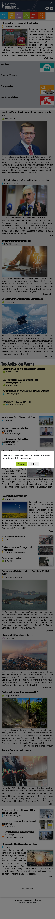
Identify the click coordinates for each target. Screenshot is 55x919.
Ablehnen (33, 464)
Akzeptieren (21, 464)
